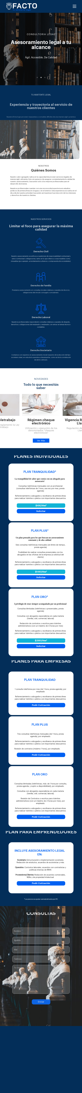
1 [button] (37, 77)
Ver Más (41, 441)
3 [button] (45, 77)
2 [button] (41, 77)
